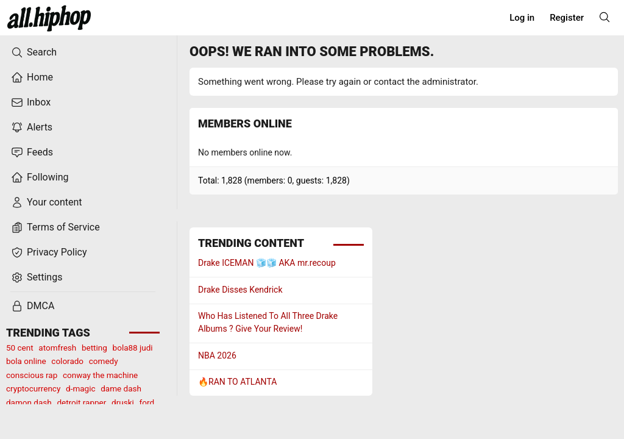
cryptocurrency (33, 388)
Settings (36, 277)
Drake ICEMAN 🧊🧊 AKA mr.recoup (267, 263)
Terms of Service (55, 227)
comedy (103, 361)
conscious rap (31, 375)
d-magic (80, 388)
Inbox (31, 102)
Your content (46, 202)
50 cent (20, 347)
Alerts (31, 127)
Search (34, 52)
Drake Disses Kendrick (240, 289)
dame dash (121, 388)
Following (39, 177)
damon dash (29, 402)
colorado (67, 361)
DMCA (32, 306)
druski (123, 402)
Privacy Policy (49, 252)
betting (94, 347)
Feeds (32, 152)
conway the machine (100, 375)
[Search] (604, 17)
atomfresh (57, 347)
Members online (245, 123)
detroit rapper (81, 402)
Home (32, 77)
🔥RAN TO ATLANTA (237, 382)
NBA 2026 (217, 355)
